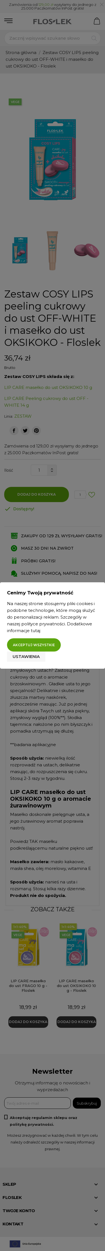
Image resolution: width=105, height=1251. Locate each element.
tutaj (35, 630)
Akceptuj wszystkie (34, 645)
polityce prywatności (43, 623)
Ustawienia (26, 656)
